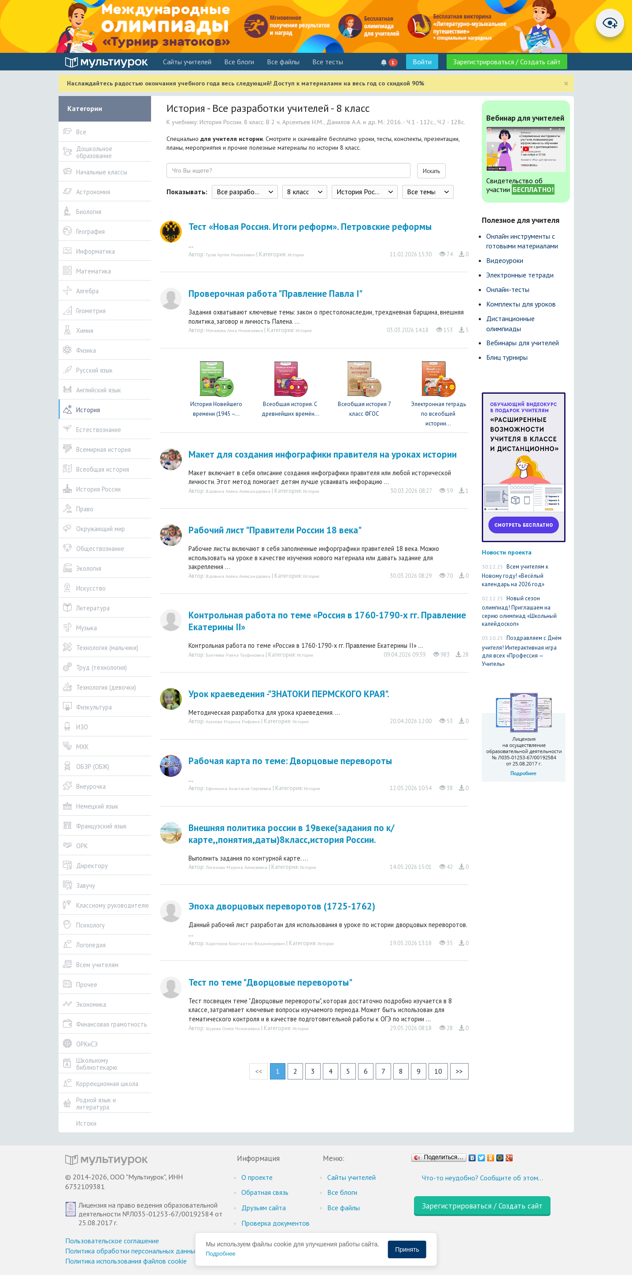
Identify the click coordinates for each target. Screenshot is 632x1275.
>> (459, 1071)
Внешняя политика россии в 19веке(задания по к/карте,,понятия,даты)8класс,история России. (291, 834)
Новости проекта (507, 552)
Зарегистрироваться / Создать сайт (507, 61)
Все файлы (283, 61)
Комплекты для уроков (521, 303)
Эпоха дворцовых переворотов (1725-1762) (281, 906)
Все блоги (239, 61)
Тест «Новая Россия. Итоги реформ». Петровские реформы (310, 227)
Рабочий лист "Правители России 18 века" (275, 530)
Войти (422, 61)
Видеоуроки (504, 260)
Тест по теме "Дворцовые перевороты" (270, 982)
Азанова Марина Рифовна (233, 721)
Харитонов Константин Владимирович (245, 943)
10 (438, 1071)
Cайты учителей (187, 61)
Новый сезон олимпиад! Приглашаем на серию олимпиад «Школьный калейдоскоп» (519, 611)
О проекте (257, 1177)
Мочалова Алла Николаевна (234, 330)
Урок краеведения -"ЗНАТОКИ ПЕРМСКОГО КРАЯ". (288, 694)
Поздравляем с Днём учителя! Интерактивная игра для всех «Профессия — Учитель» (522, 651)
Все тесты (327, 61)
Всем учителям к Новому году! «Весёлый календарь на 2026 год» (515, 575)
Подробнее (220, 1253)
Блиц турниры (507, 357)
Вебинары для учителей (522, 342)
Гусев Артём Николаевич (230, 254)
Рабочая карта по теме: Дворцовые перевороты (290, 761)
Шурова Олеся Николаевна (233, 1028)
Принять (407, 1249)
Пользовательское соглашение (112, 1240)
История (296, 254)
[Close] (566, 83)
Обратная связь (264, 1192)
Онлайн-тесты (507, 289)
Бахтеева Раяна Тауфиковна (235, 655)
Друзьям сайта (263, 1207)
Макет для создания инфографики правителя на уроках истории (322, 454)
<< (258, 1071)
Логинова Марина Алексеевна (236, 867)
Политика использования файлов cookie (126, 1261)
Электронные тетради (520, 274)
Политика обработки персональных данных (132, 1250)
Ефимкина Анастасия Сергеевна (238, 788)
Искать (431, 171)
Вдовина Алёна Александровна (238, 491)
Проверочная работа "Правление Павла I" (275, 293)
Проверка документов (275, 1223)
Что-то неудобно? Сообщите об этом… (482, 1177)
